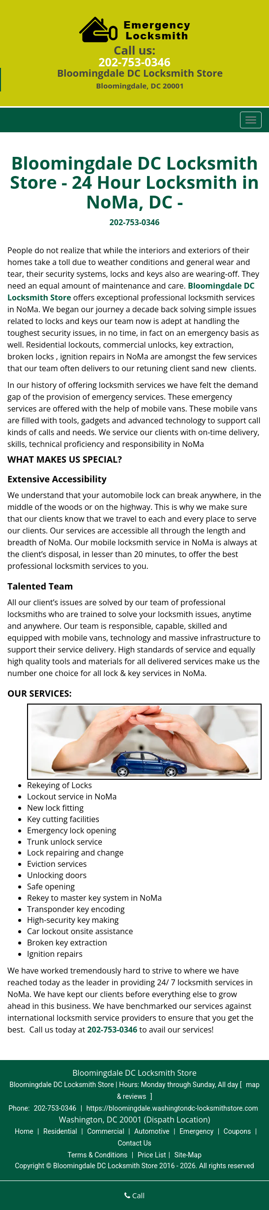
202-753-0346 (134, 62)
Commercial (105, 1131)
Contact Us (134, 1143)
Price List (152, 1155)
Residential (60, 1131)
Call (134, 1195)
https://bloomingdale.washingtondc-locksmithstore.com (172, 1108)
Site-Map (188, 1155)
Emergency (196, 1131)
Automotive (152, 1131)
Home (24, 1131)
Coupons (237, 1131)
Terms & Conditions (97, 1155)
